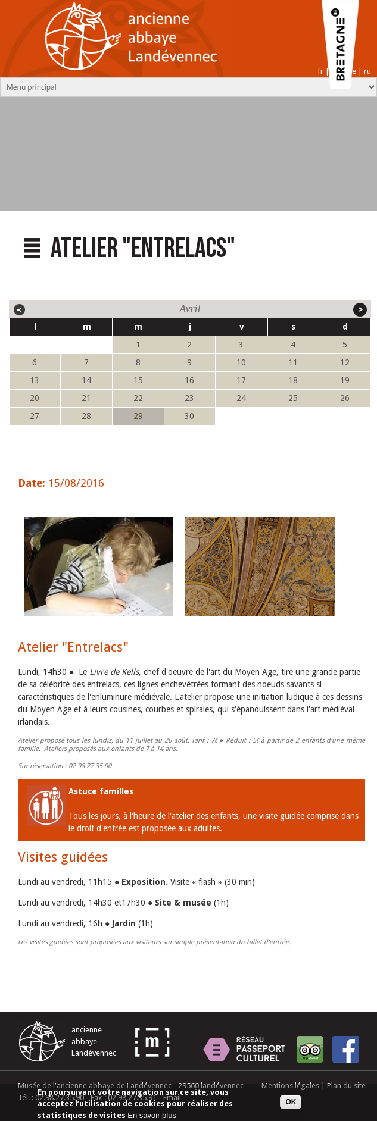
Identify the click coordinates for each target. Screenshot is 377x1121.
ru (367, 71)
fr (320, 71)
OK (290, 1105)
